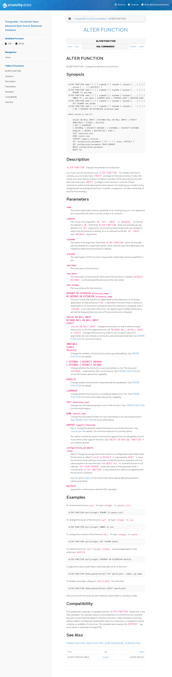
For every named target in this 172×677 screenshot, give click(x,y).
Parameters (10, 86)
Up (76, 46)
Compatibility (11, 97)
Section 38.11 (77, 431)
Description (10, 81)
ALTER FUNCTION (13, 71)
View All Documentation (156, 4)
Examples (9, 92)
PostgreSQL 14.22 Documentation (91, 18)
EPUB (21, 44)
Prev (70, 46)
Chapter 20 (88, 478)
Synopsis (9, 76)
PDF (10, 44)
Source (121, 4)
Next (141, 46)
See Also (9, 102)
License (135, 4)
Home (8, 57)
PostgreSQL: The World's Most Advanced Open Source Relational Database (23, 26)
